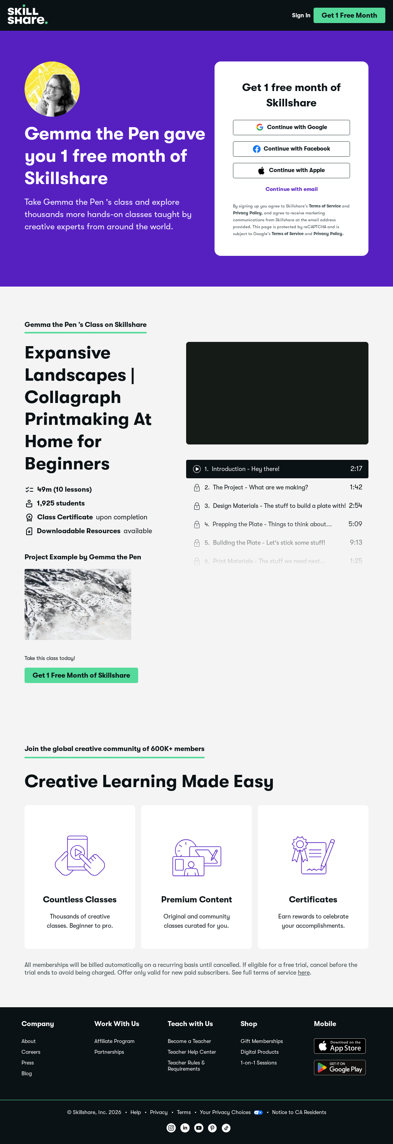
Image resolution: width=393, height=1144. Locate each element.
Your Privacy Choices (231, 1112)
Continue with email (292, 189)
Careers (30, 1052)
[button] (349, 15)
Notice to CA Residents (299, 1112)
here (304, 972)
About (28, 1041)
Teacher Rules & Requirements (186, 1066)
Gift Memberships (262, 1041)
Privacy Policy (247, 213)
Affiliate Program (114, 1041)
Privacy (159, 1112)
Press (27, 1063)
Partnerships (109, 1052)
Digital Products (260, 1052)
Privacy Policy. (328, 233)
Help (135, 1112)
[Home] (28, 15)
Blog (26, 1073)
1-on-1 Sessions (259, 1063)
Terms (184, 1112)
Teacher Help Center (192, 1052)
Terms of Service (325, 206)
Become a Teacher (189, 1041)
